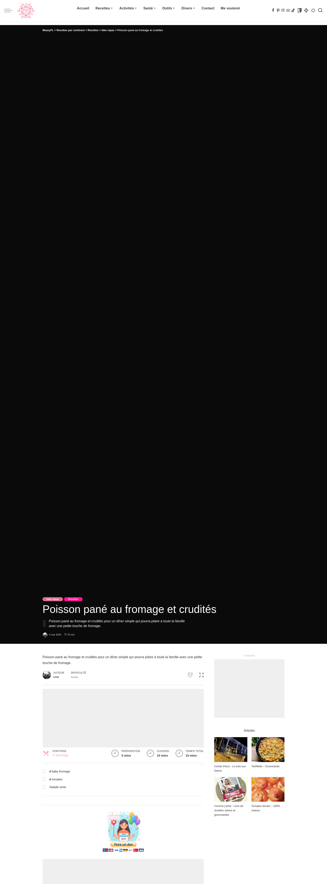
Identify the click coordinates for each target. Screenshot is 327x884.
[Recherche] (320, 10)
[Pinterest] (278, 10)
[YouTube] (288, 10)
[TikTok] (293, 10)
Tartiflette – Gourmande (266, 766)
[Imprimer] (190, 674)
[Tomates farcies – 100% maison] (268, 789)
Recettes (73, 599)
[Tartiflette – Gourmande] (268, 749)
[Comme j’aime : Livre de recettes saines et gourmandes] (230, 789)
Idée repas (53, 599)
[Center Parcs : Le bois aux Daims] (230, 749)
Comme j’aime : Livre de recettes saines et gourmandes (228, 810)
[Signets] (299, 10)
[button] (201, 674)
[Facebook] (273, 10)
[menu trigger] (10, 10)
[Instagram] (283, 10)
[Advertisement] (123, 718)
